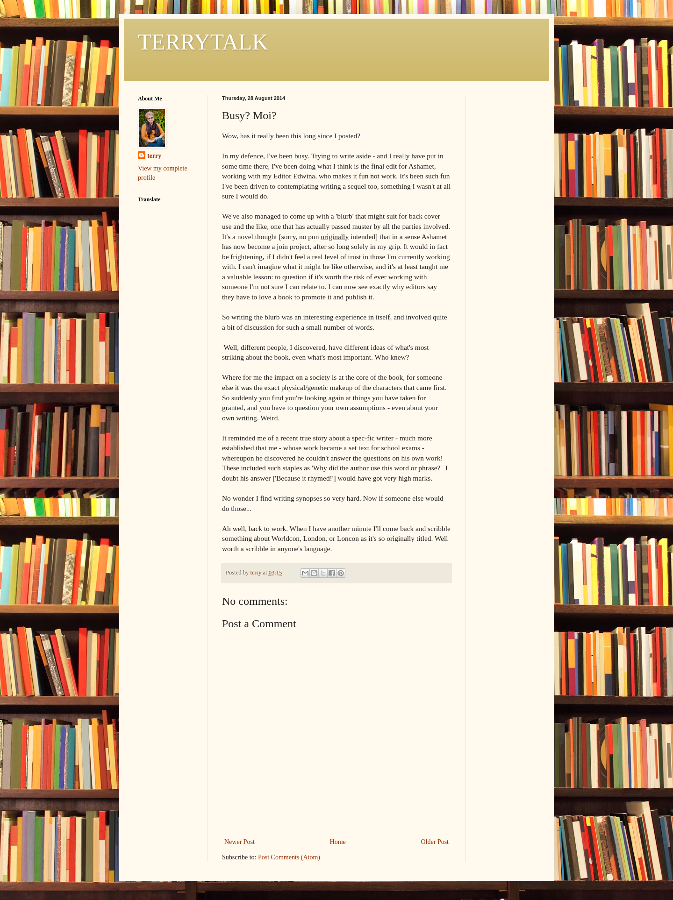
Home (338, 841)
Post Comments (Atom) (289, 857)
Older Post (435, 841)
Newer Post (239, 841)
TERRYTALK (203, 41)
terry (154, 155)
